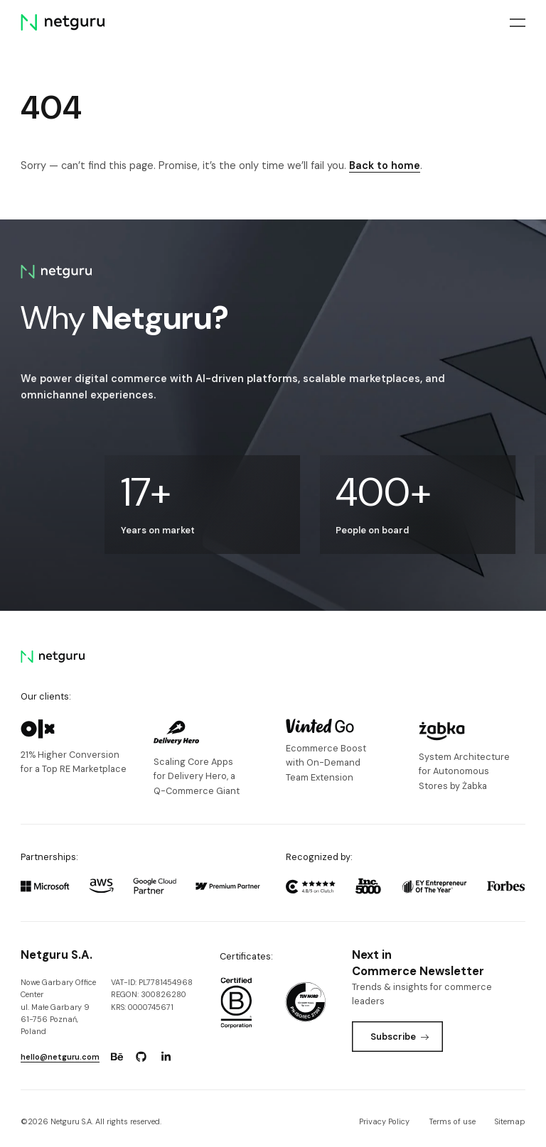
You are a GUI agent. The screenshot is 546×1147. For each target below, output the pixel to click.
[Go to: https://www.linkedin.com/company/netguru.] (165, 1056)
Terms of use (452, 1121)
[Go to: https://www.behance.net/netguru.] (116, 1056)
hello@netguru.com (60, 1057)
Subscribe (399, 1037)
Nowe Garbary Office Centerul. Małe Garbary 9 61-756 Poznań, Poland (58, 1007)
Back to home (384, 165)
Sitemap (510, 1121)
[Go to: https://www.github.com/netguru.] (141, 1056)
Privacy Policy (384, 1121)
